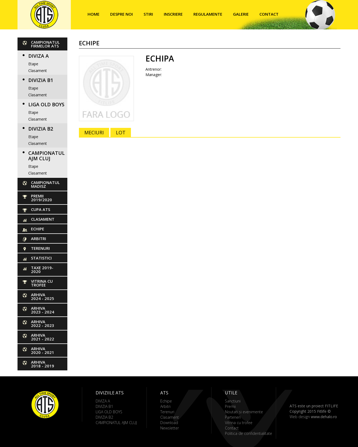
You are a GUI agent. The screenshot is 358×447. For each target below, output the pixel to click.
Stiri (148, 14)
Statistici (41, 258)
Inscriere (173, 14)
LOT (121, 132)
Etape (33, 63)
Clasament (37, 70)
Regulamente (207, 14)
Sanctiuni (233, 401)
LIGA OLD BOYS (46, 104)
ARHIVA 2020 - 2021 (42, 350)
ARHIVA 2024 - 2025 (42, 296)
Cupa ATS (40, 209)
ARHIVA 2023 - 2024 (42, 310)
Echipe (37, 228)
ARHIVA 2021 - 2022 (42, 337)
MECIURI (94, 132)
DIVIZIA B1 (40, 80)
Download (169, 422)
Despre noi (121, 14)
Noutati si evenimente (244, 411)
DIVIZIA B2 (40, 128)
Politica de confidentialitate (248, 433)
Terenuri (40, 248)
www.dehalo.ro (324, 416)
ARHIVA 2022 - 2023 (42, 323)
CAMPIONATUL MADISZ (45, 184)
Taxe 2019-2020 (42, 269)
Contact (269, 14)
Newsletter (169, 428)
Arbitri (38, 238)
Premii (230, 406)
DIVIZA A (38, 56)
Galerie (241, 14)
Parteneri (233, 417)
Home (93, 14)
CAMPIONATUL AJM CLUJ (46, 156)
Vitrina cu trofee (42, 283)
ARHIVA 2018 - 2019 (42, 363)
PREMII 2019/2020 (41, 197)
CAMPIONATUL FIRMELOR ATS (45, 44)
